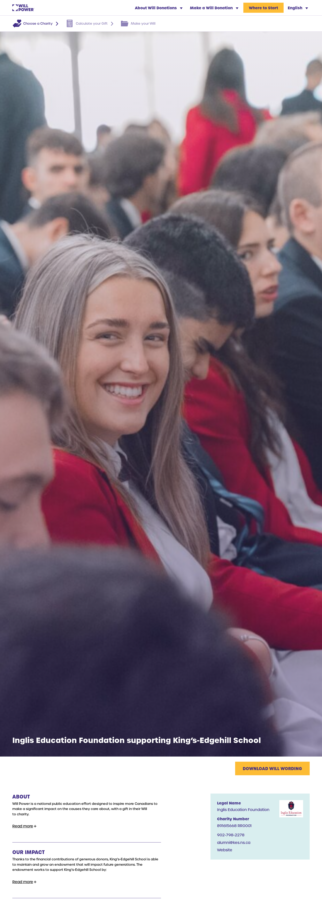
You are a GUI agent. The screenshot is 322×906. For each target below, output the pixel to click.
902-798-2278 (230, 835)
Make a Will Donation (214, 8)
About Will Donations (159, 8)
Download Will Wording (272, 768)
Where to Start (263, 8)
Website (224, 850)
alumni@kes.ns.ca (233, 842)
